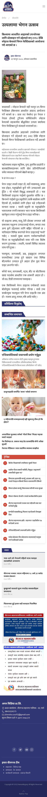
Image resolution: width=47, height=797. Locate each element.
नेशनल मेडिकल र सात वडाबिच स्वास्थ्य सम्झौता (20, 448)
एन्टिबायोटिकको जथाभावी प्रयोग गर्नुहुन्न (21, 354)
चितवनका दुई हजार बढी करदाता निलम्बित (20, 603)
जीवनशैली (15, 18)
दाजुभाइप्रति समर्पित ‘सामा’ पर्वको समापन (20, 392)
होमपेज (4, 18)
